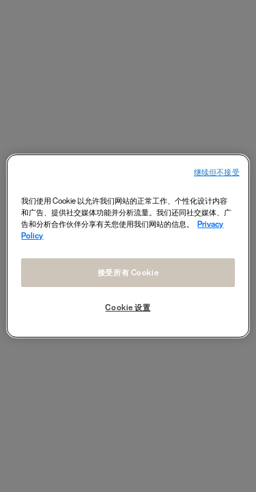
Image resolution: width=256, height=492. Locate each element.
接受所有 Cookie (128, 272)
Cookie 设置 (127, 307)
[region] (127, 246)
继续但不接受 (217, 172)
